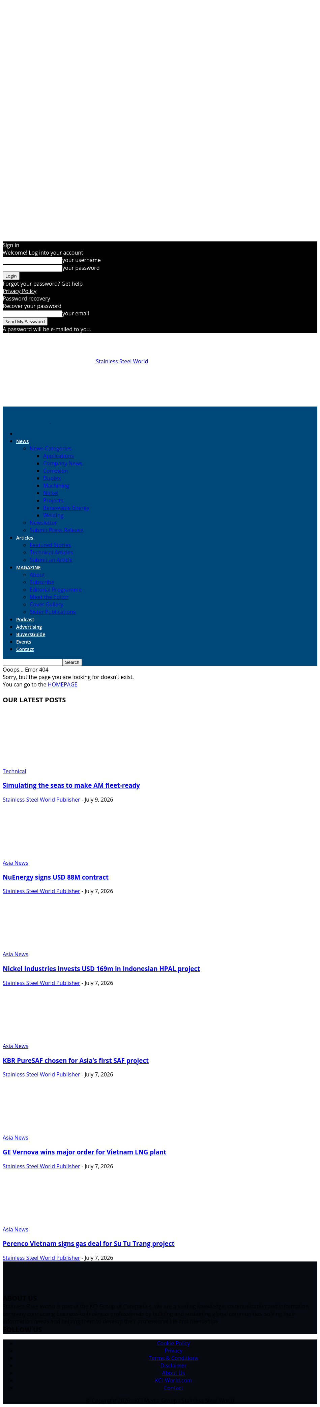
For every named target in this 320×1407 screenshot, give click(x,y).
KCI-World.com (173, 1380)
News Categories (50, 448)
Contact (25, 649)
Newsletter (43, 522)
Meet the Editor (49, 597)
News (22, 441)
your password (80, 267)
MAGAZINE (28, 567)
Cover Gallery (46, 604)
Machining (56, 485)
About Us (173, 1373)
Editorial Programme (56, 589)
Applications (58, 456)
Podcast (25, 619)
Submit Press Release (56, 530)
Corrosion (55, 470)
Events (23, 642)
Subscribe (42, 582)
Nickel (50, 493)
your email (75, 313)
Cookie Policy (173, 1343)
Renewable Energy (66, 508)
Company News (62, 463)
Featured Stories (50, 545)
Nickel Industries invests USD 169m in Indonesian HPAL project (101, 968)
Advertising (29, 627)
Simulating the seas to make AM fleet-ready (71, 785)
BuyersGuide (30, 634)
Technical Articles (51, 552)
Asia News (15, 862)
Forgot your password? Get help (43, 283)
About (37, 574)
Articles (24, 538)
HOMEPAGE (63, 684)
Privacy (173, 1350)
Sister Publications (53, 612)
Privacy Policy (19, 291)
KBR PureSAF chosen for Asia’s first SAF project (76, 1060)
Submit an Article (51, 560)
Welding (53, 515)
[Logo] (27, 420)
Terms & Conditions (173, 1358)
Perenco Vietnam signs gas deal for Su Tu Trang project (89, 1243)
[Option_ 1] (160, 398)
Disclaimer (173, 1365)
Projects (53, 500)
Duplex (52, 478)
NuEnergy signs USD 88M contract (56, 877)
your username (81, 260)
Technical (14, 771)
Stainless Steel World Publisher (41, 799)
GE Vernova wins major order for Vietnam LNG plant (84, 1152)
